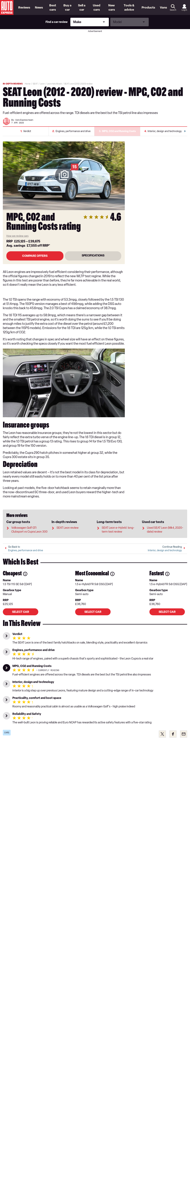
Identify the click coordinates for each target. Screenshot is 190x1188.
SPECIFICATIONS (93, 258)
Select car (20, 609)
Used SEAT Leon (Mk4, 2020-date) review (165, 525)
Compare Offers (35, 259)
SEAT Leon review (68, 523)
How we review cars (17, 239)
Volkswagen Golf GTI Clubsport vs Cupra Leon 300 (29, 525)
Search (173, 10)
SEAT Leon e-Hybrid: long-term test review (118, 525)
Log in (184, 10)
